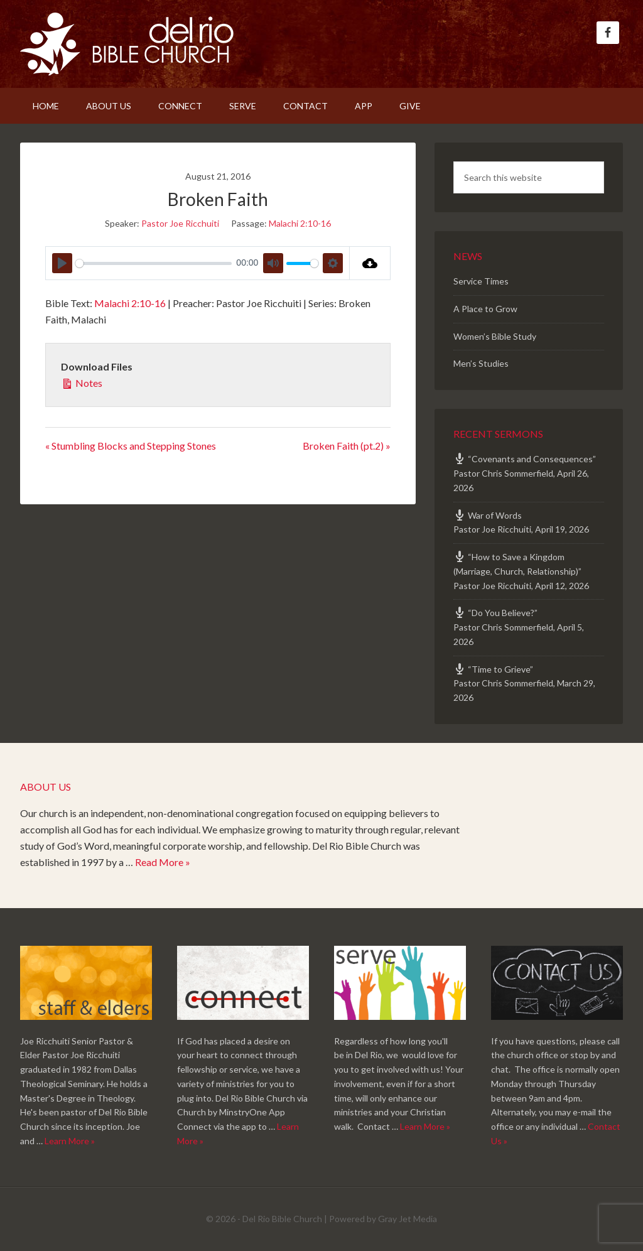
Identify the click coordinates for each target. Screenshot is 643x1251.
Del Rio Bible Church (127, 44)
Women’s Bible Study (494, 336)
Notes (81, 382)
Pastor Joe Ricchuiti (180, 223)
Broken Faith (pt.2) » (347, 446)
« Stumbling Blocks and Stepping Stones (130, 446)
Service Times (481, 281)
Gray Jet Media (407, 1218)
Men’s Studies (481, 363)
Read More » (162, 862)
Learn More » (70, 1140)
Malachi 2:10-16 (300, 223)
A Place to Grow (485, 308)
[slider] (153, 263)
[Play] (62, 263)
